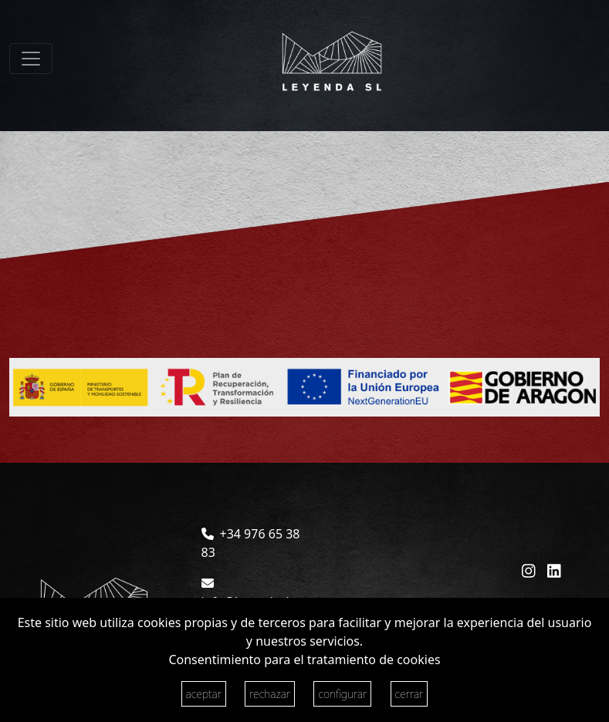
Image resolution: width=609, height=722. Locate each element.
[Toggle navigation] (30, 58)
